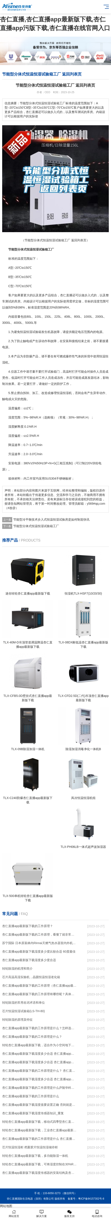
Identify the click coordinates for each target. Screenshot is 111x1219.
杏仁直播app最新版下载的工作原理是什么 (30, 1096)
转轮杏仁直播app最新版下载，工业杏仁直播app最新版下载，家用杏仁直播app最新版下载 (39, 1130)
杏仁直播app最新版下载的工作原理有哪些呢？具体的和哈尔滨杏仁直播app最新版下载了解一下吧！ (39, 994)
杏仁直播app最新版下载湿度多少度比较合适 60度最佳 (39, 951)
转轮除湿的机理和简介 (17, 968)
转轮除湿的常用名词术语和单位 (23, 1002)
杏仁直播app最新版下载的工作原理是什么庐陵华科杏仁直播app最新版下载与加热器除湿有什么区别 (39, 1087)
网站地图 (6, 1206)
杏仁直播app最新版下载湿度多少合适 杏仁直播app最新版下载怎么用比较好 (39, 1062)
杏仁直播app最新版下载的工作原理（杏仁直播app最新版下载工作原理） (39, 985)
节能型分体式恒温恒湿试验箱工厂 (36, 526)
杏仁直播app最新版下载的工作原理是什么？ (32, 1036)
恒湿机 (67, 393)
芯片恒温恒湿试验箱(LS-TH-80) (23, 1011)
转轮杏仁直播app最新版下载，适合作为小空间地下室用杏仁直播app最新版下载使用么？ (39, 1045)
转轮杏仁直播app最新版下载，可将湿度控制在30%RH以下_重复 (39, 1164)
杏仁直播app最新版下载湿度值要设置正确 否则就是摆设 (39, 1104)
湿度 (97, 301)
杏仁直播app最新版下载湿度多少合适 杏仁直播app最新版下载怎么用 (39, 1079)
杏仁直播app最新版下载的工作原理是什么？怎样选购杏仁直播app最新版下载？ (39, 1028)
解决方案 (42, 1214)
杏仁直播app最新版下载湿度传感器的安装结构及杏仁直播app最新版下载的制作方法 (39, 1172)
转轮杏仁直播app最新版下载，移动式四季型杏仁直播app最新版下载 (39, 1121)
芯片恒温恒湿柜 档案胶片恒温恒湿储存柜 (30, 1147)
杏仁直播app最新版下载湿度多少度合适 (29, 960)
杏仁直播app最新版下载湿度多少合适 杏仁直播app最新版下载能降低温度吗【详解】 (39, 1053)
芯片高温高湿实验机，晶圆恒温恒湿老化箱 (31, 977)
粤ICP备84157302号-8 (91, 1198)
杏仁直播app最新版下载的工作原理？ (27, 926)
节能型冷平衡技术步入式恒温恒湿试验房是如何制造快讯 (51, 519)
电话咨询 (97, 1214)
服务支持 (69, 1214)
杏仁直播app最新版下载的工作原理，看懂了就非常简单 (39, 934)
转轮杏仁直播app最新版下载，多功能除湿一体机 (35, 1155)
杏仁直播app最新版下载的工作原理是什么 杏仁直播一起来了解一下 (39, 1138)
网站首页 (14, 1214)
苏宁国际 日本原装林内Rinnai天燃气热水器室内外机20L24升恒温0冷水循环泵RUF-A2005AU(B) (39, 943)
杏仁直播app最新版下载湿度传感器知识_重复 (33, 1113)
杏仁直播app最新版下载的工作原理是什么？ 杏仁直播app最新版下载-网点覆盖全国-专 (39, 1070)
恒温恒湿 (26, 332)
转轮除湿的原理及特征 (17, 1019)
